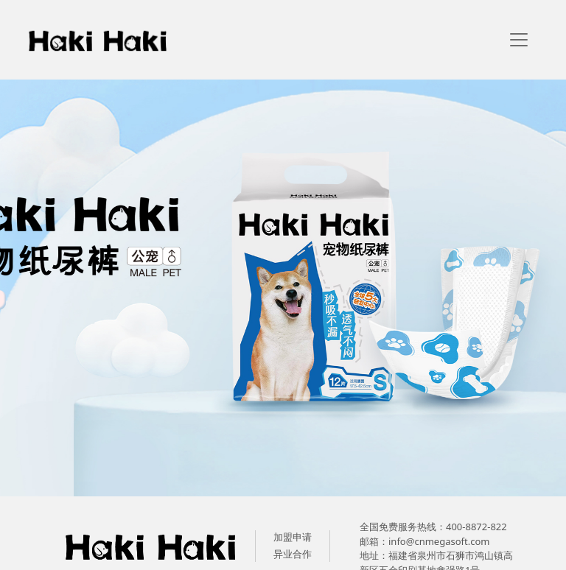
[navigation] (518, 39)
